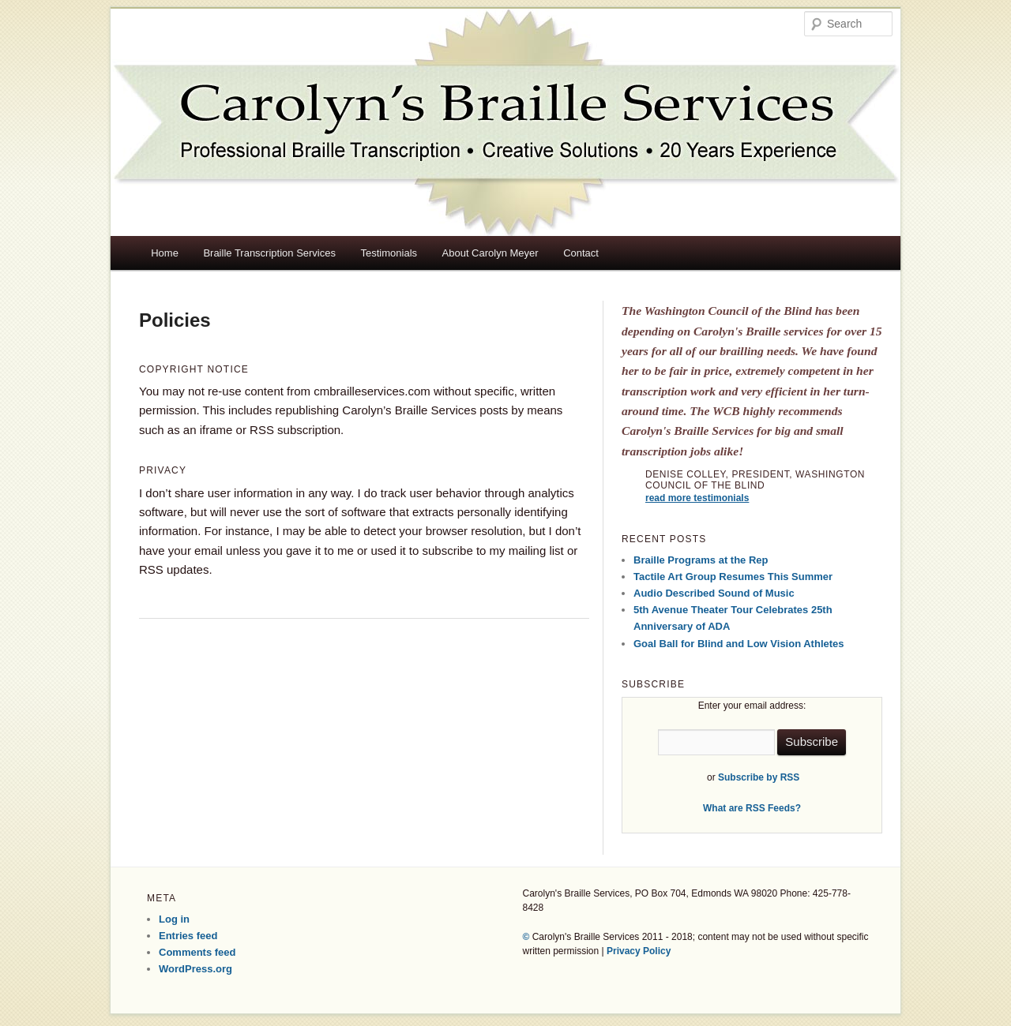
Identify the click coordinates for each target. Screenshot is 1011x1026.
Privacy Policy (639, 951)
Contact (581, 253)
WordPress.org (195, 969)
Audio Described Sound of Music (714, 593)
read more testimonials (697, 498)
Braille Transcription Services (269, 253)
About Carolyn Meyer (490, 253)
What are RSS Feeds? (752, 808)
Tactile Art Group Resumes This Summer (732, 576)
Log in (174, 919)
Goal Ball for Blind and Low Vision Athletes (738, 644)
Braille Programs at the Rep (701, 560)
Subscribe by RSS (758, 777)
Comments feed (197, 952)
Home (165, 253)
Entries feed (188, 936)
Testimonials (389, 253)
